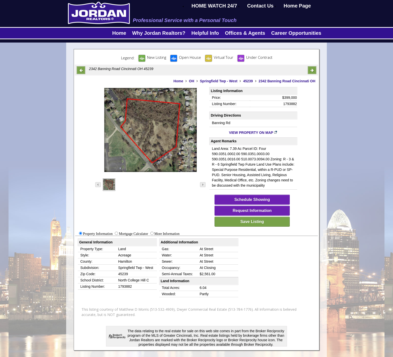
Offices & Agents (245, 33)
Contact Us (260, 6)
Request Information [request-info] (252, 210)
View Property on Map (253, 133)
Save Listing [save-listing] (252, 221)
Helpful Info (205, 33)
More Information (167, 234)
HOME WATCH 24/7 (214, 6)
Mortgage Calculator (133, 234)
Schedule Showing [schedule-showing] (252, 199)
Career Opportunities (296, 33)
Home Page (297, 6)
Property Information (98, 234)
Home (119, 33)
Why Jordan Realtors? (158, 33)
